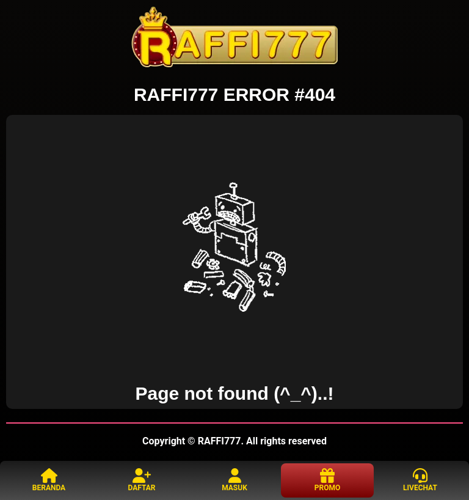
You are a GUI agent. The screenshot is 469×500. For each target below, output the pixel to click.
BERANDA (48, 480)
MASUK (234, 480)
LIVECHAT (420, 480)
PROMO (327, 480)
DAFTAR (141, 480)
